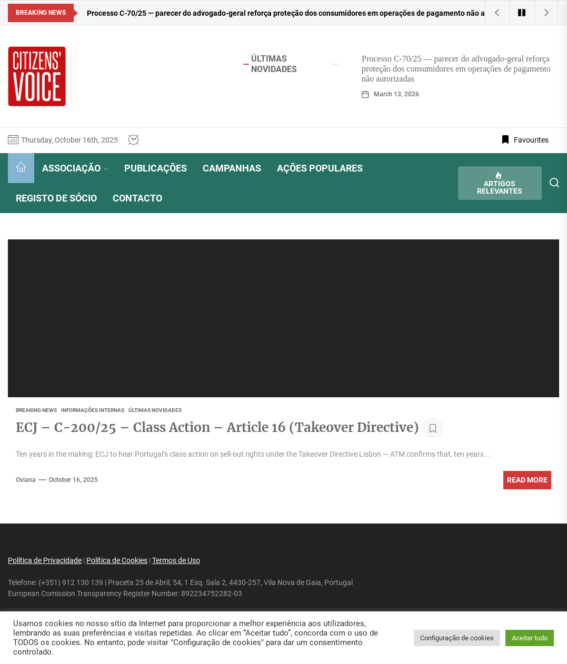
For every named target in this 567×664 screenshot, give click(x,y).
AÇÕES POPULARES (320, 168)
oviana (26, 480)
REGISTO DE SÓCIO (56, 198)
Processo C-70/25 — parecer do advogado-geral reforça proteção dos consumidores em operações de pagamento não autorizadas (456, 68)
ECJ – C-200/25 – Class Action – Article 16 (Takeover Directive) (217, 427)
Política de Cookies (116, 560)
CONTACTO (137, 198)
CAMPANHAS (232, 168)
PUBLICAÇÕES (155, 168)
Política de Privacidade (45, 560)
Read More (527, 480)
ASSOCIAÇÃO (75, 168)
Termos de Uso (176, 560)
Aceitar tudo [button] (530, 638)
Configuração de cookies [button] (457, 638)
